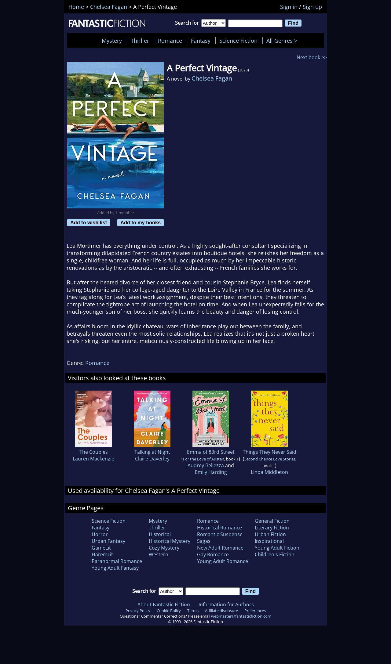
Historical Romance (219, 527)
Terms (193, 610)
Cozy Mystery (164, 547)
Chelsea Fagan (212, 78)
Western (158, 554)
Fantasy (200, 40)
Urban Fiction (270, 534)
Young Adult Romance (222, 561)
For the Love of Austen (203, 459)
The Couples (93, 452)
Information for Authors (226, 604)
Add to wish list (88, 222)
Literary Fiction (272, 527)
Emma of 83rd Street (211, 452)
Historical (160, 534)
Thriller (140, 40)
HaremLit (102, 554)
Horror (100, 534)
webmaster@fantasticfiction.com (241, 616)
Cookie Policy (169, 610)
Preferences (255, 610)
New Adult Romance (220, 547)
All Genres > (283, 40)
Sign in (289, 6)
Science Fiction (238, 40)
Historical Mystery (169, 541)
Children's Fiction (274, 554)
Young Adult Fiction (277, 547)
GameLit (101, 547)
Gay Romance (213, 554)
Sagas (203, 541)
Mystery (112, 40)
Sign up (312, 6)
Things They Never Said (269, 452)
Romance (170, 40)
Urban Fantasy (108, 541)
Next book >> (312, 57)
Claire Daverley (152, 458)
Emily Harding (211, 472)
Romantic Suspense (220, 534)
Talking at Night (152, 452)
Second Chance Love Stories (269, 459)
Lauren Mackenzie (93, 458)
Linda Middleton (269, 472)
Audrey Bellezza (206, 465)
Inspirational (269, 541)
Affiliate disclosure (221, 610)
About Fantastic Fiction (163, 604)
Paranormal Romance (117, 561)
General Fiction (272, 521)
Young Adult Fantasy (115, 568)
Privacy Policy (138, 610)
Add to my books (140, 222)
